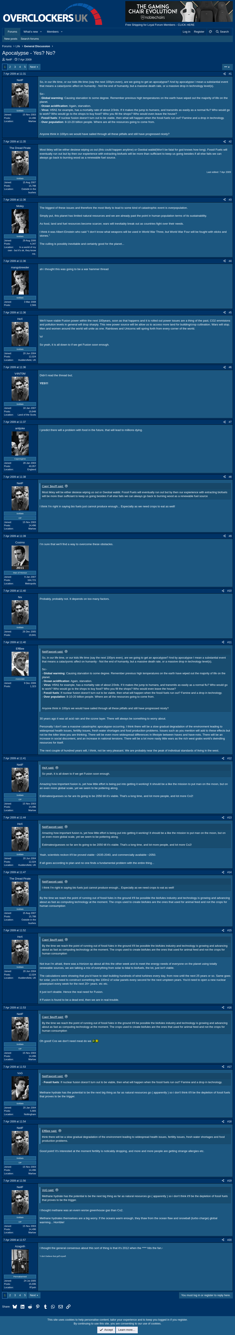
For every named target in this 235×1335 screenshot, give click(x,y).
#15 (229, 930)
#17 (229, 1066)
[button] (41, 31)
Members (52, 31)
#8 (230, 476)
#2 (230, 141)
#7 (230, 421)
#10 (229, 590)
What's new (31, 31)
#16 (229, 1007)
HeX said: (48, 767)
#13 (229, 817)
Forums (12, 31)
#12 (229, 758)
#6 (230, 367)
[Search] (222, 31)
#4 (230, 261)
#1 (230, 73)
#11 (229, 642)
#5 (230, 312)
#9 (230, 536)
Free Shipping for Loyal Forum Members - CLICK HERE (160, 24)
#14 (229, 872)
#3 (230, 199)
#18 (229, 1121)
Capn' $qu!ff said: (53, 486)
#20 (229, 1239)
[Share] (224, 73)
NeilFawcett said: (52, 651)
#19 (229, 1180)
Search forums (30, 38)
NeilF (9, 59)
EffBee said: (49, 1130)
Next (33, 66)
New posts (10, 38)
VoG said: (48, 1190)
